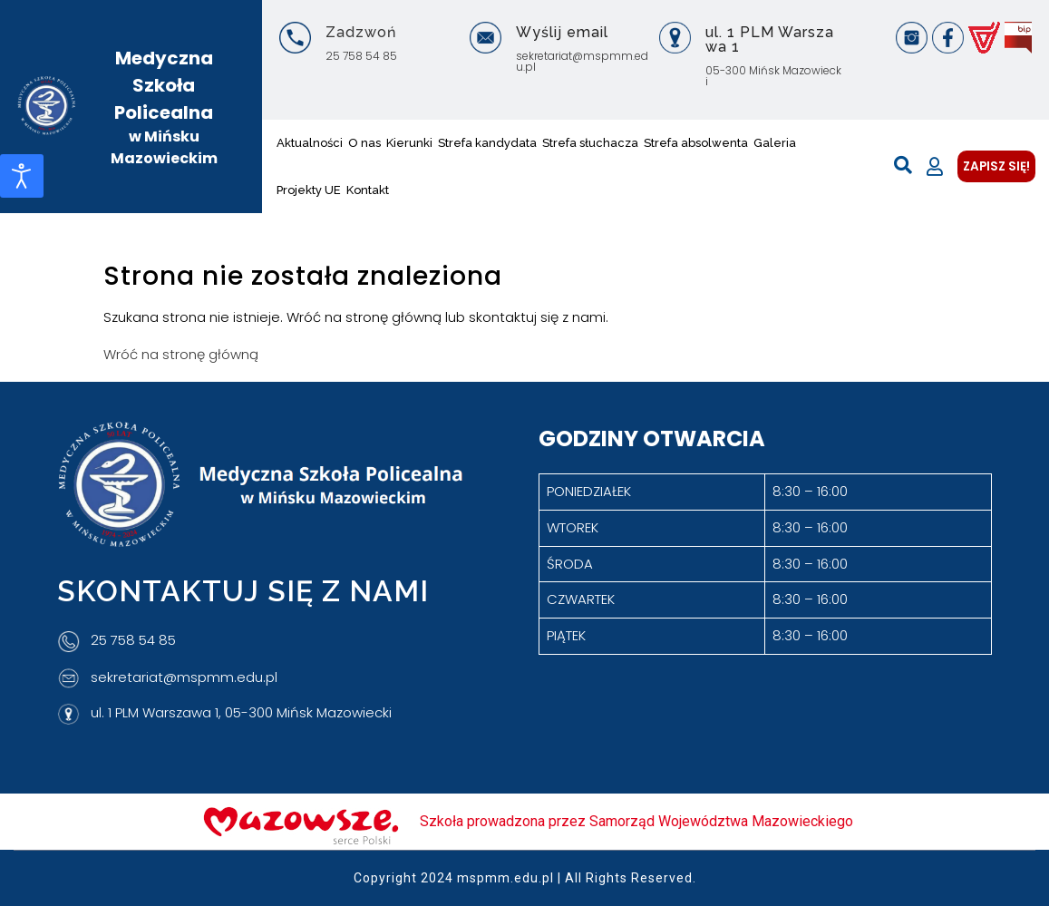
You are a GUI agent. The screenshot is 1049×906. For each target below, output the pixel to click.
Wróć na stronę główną (180, 354)
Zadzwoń (360, 32)
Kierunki (409, 143)
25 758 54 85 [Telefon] (133, 640)
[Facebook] (948, 38)
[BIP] (1018, 38)
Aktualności (310, 143)
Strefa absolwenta (696, 143)
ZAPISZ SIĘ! (996, 166)
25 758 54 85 (361, 55)
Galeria (774, 143)
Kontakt (367, 190)
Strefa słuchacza (590, 143)
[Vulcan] (984, 38)
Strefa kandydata (487, 143)
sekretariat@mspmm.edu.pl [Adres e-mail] (184, 677)
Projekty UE (309, 190)
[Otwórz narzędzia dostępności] (22, 176)
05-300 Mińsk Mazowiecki (773, 76)
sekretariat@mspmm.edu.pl (582, 61)
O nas (364, 143)
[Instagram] (912, 38)
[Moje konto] (935, 166)
